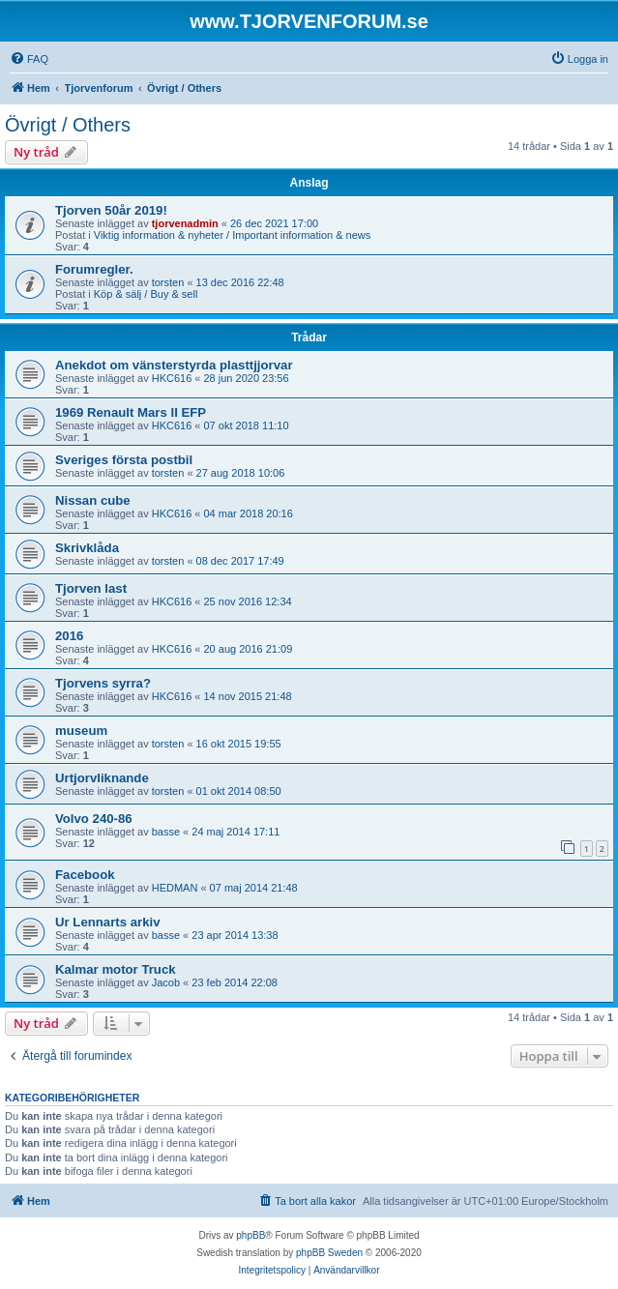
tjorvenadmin (185, 223)
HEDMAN (175, 888)
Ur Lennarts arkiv (107, 922)
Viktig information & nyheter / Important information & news (232, 235)
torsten (168, 282)
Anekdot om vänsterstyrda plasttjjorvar (174, 365)
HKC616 (172, 378)
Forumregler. (94, 269)
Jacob (166, 982)
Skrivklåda (87, 548)
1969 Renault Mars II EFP (130, 412)
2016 (69, 636)
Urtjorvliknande (102, 778)
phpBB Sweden (329, 1252)
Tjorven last (91, 588)
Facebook (85, 874)
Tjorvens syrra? (103, 683)
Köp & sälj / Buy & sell (146, 294)
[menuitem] (29, 59)
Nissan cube (93, 500)
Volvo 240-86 (93, 818)
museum (81, 730)
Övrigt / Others (68, 124)
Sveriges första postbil (123, 460)
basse (166, 831)
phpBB (250, 1235)
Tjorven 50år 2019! (111, 210)
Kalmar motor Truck (115, 969)
